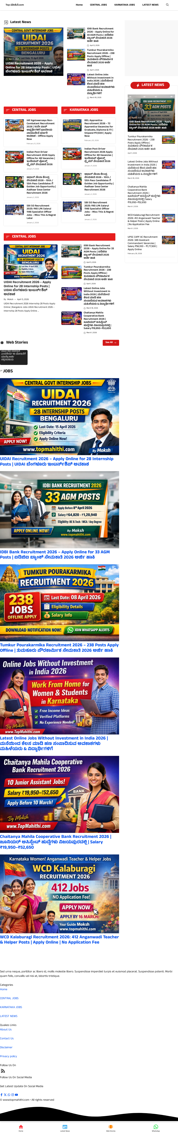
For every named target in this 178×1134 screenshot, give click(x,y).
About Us (6, 1029)
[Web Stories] (111, 1128)
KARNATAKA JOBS (124, 5)
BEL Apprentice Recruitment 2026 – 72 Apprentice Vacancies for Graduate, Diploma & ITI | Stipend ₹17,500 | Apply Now (98, 128)
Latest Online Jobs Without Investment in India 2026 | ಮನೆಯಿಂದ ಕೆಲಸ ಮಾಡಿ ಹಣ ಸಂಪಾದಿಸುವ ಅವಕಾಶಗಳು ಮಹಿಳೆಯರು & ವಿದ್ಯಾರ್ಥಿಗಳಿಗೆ (101, 84)
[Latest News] (65, 1128)
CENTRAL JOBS (98, 5)
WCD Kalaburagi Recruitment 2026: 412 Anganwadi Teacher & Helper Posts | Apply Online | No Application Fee (59, 940)
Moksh (10, 299)
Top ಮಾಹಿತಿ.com (15, 5)
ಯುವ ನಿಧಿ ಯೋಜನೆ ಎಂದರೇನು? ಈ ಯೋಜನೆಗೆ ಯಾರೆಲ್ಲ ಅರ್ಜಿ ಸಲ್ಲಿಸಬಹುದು (13, 355)
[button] (167, 5)
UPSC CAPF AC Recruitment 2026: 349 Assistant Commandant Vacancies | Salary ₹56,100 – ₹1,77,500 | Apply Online (143, 243)
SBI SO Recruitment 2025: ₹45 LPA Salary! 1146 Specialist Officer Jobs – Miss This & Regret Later (41, 212)
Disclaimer (6, 1047)
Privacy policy (8, 1056)
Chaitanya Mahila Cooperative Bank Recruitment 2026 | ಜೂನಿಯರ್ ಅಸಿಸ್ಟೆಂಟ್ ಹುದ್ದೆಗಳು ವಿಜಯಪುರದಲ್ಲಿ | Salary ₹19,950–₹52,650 (97, 321)
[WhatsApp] (156, 1128)
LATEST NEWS (150, 5)
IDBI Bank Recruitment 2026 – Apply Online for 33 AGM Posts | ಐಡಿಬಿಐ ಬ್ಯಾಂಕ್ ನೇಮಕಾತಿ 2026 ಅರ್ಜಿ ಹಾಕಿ (100, 35)
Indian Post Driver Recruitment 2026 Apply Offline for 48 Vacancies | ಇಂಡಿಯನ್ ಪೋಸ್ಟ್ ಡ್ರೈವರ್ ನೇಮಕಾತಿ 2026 (41, 158)
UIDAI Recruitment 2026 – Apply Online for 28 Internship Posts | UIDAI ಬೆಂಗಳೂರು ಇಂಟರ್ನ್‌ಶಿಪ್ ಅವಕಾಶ (27, 288)
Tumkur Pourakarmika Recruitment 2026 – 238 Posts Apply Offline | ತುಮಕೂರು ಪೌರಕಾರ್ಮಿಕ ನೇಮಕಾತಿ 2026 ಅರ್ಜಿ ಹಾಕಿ (100, 58)
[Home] (21, 1128)
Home (79, 5)
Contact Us (7, 1038)
